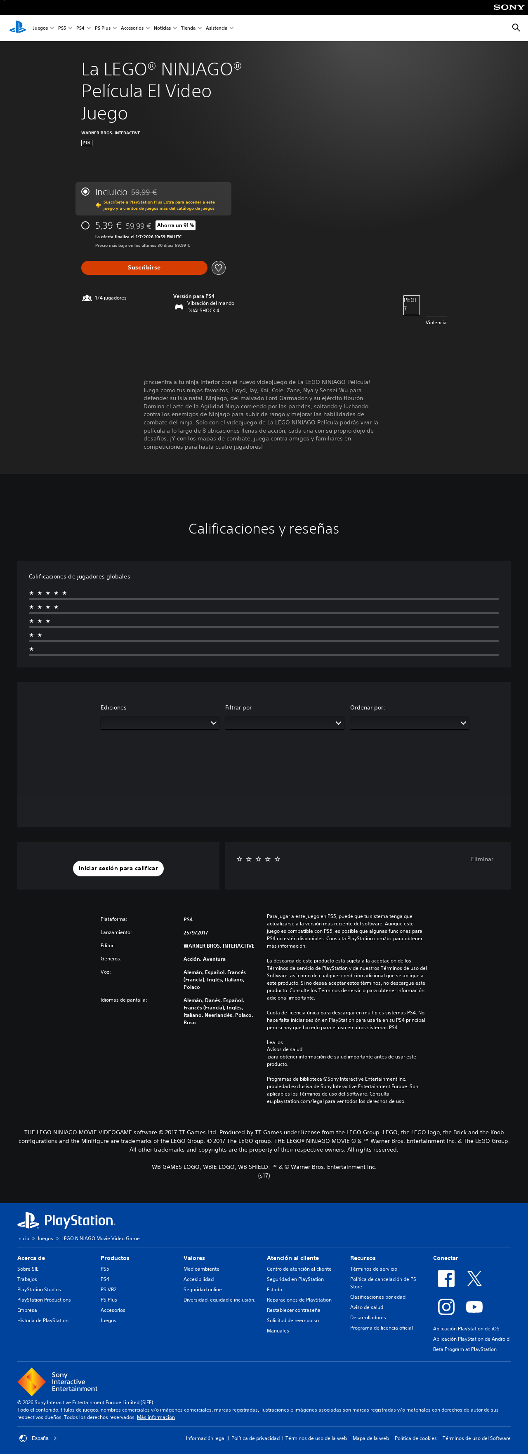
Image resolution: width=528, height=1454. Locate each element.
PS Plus (103, 28)
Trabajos (27, 1279)
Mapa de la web (371, 1438)
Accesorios (132, 28)
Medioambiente (201, 1268)
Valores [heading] (194, 1258)
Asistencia (216, 28)
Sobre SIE (27, 1268)
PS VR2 (108, 1289)
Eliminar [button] (482, 859)
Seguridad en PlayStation (295, 1279)
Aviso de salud (366, 1307)
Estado (274, 1289)
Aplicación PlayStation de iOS (466, 1328)
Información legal (206, 1438)
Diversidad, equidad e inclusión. (219, 1299)
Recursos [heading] (363, 1258)
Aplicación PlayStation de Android (471, 1338)
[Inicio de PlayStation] (17, 28)
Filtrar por (238, 707)
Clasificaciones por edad (377, 1296)
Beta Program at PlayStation (465, 1349)
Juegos (40, 28)
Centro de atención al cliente (299, 1268)
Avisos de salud (284, 1049)
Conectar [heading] (445, 1258)
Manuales (278, 1330)
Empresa (27, 1310)
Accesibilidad (199, 1279)
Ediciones (114, 707)
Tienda (188, 28)
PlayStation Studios (39, 1289)
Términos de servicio (373, 1268)
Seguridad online (203, 1289)
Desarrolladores (368, 1317)
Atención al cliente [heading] (293, 1258)
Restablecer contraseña (294, 1310)
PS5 (62, 28)
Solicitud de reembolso (293, 1320)
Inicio (23, 1238)
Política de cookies (416, 1438)
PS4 (80, 28)
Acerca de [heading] (31, 1258)
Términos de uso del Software (477, 1438)
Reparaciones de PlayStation (299, 1299)
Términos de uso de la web (316, 1438)
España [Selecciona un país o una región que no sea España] (38, 1438)
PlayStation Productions (44, 1299)
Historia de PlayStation (42, 1320)
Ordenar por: (367, 707)
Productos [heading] (115, 1258)
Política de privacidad (255, 1438)
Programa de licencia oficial (381, 1327)
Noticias (162, 28)
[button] (118, 868)
